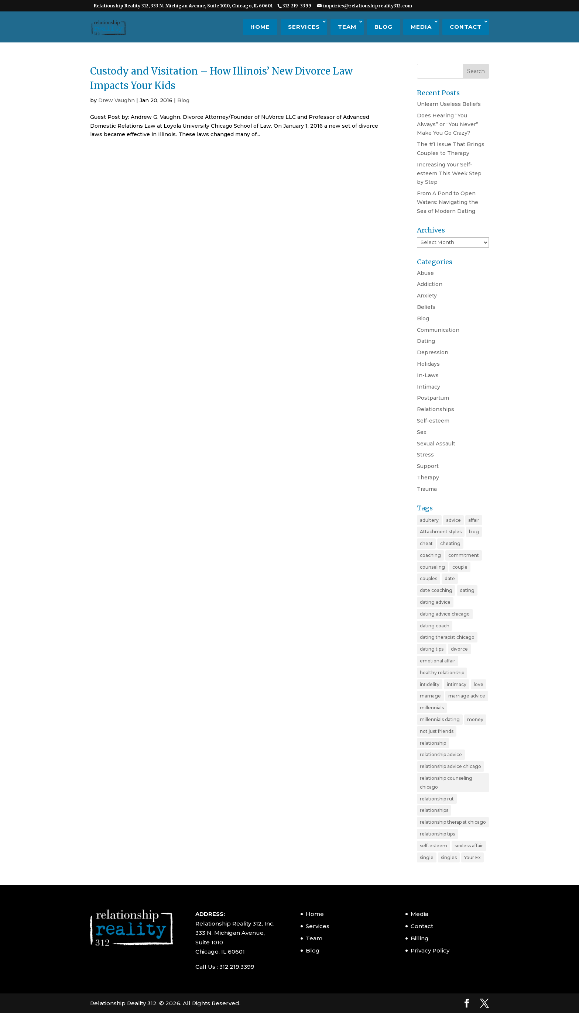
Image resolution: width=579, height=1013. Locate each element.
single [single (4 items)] (427, 857)
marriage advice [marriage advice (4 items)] (466, 696)
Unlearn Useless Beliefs (449, 104)
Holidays (428, 364)
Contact (466, 26)
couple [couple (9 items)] (459, 567)
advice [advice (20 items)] (453, 520)
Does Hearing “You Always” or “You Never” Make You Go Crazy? (447, 124)
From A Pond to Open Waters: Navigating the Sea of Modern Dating (447, 202)
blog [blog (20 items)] (474, 531)
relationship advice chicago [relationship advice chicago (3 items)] (450, 766)
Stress (425, 454)
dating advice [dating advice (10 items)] (435, 602)
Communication (438, 330)
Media (421, 26)
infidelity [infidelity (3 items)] (429, 684)
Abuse (425, 273)
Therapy (428, 477)
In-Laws (428, 375)
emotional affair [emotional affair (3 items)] (437, 661)
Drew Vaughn (116, 100)
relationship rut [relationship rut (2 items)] (437, 799)
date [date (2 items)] (450, 578)
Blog (383, 26)
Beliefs (426, 307)
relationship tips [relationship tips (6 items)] (437, 834)
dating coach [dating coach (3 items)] (434, 625)
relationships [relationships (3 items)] (434, 810)
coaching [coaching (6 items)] (430, 555)
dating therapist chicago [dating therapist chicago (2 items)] (447, 637)
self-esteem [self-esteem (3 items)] (433, 845)
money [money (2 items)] (475, 719)
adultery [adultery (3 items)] (429, 520)
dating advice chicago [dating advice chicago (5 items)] (445, 614)
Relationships (435, 409)
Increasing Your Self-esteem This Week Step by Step (449, 173)
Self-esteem (433, 420)
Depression (432, 352)
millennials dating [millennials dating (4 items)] (440, 719)
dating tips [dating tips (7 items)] (431, 649)
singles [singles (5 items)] (449, 857)
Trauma (427, 489)
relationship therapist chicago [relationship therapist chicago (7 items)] (453, 822)
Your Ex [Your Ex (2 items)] (472, 857)
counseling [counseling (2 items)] (432, 567)
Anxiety (427, 295)
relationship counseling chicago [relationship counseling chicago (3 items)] (446, 782)
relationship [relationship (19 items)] (433, 743)
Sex (421, 432)
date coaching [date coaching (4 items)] (436, 590)
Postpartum (433, 397)
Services (304, 26)
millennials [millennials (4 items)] (432, 707)
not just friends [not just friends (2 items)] (436, 731)
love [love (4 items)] (478, 684)
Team (347, 26)
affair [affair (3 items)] (473, 520)
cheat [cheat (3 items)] (426, 543)
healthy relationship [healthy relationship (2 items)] (442, 672)
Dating (426, 341)
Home (260, 26)
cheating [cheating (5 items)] (450, 543)
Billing (420, 938)
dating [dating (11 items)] (467, 590)
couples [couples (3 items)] (428, 578)
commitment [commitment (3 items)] (463, 555)
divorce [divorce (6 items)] (459, 649)
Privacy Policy (430, 950)
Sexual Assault (436, 443)
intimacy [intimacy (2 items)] (456, 684)
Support (428, 466)
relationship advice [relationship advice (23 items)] (441, 754)
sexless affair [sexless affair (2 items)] (469, 845)
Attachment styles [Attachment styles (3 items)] (441, 531)
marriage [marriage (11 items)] (430, 696)
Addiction (429, 284)
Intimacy (428, 386)
